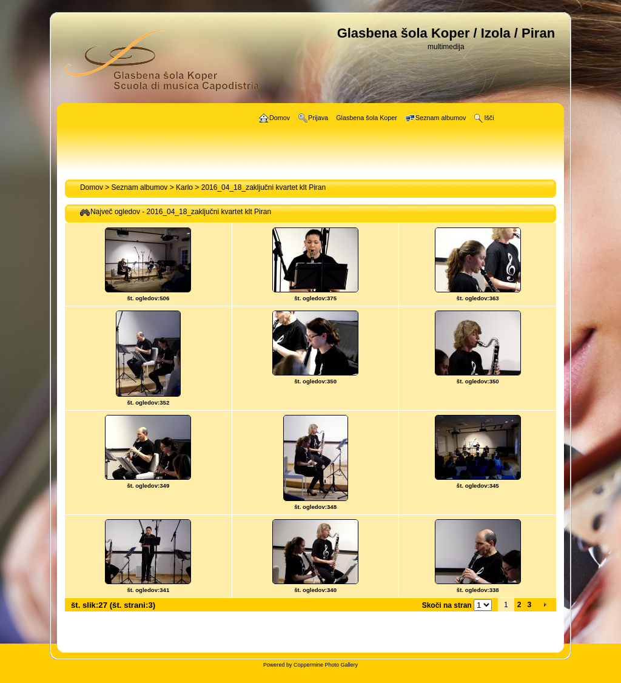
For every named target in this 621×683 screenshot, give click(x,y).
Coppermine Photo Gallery (326, 665)
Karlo (184, 187)
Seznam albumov (140, 187)
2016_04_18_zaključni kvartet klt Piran (263, 187)
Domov (91, 187)
